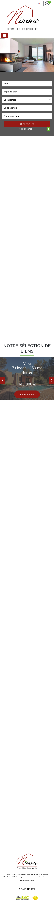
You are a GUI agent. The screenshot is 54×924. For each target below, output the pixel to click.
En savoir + (27, 394)
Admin (47, 877)
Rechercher (27, 124)
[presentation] (2, 380)
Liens (41, 877)
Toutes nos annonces (27, 880)
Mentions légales (19, 877)
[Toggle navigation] (4, 35)
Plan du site (7, 877)
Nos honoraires (32, 877)
